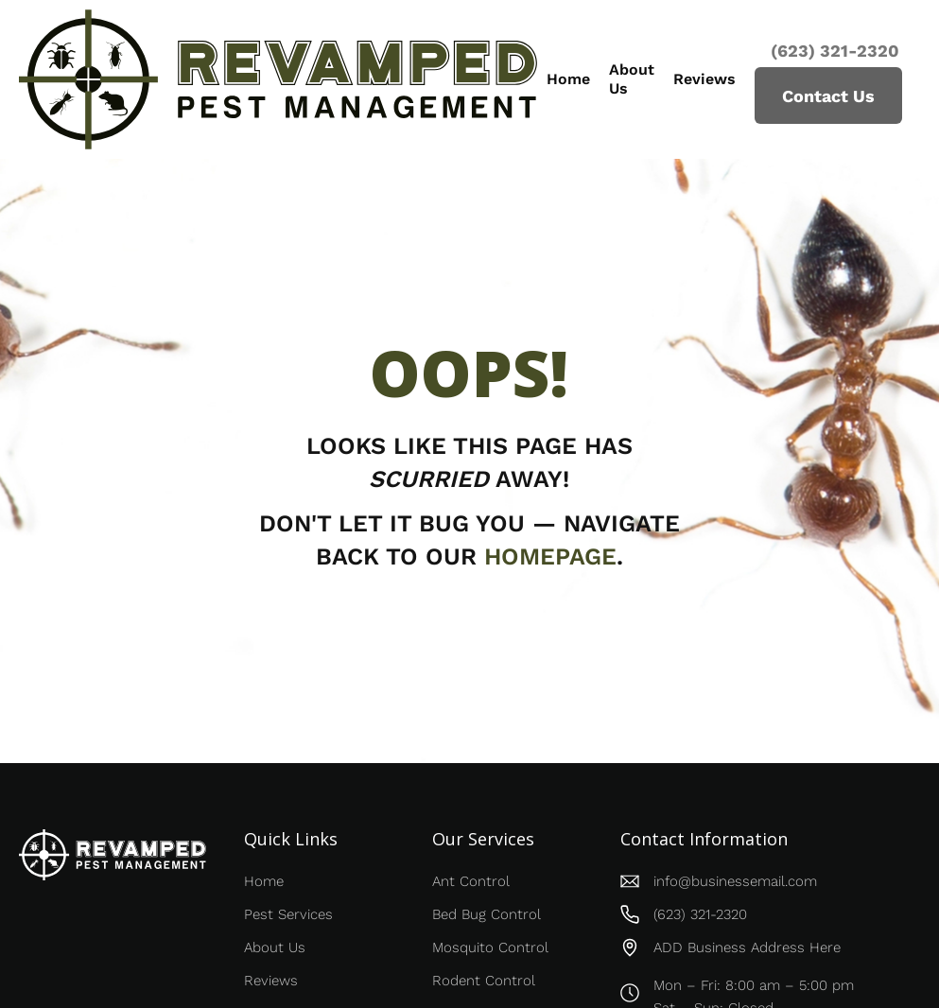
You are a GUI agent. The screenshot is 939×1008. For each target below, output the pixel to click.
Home (568, 79)
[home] (278, 79)
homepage (550, 556)
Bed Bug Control (486, 914)
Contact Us (828, 96)
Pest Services (288, 914)
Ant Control (471, 881)
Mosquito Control (490, 947)
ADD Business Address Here (747, 947)
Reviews (704, 79)
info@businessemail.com (735, 881)
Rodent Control (483, 980)
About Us (631, 79)
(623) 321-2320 (832, 51)
